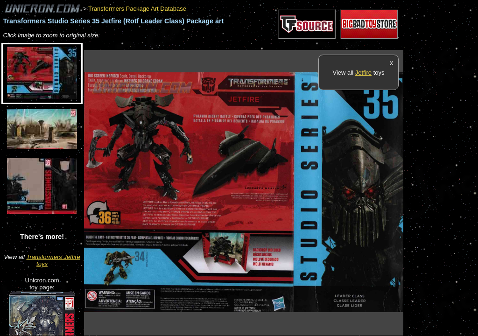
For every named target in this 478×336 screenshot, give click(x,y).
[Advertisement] (254, 45)
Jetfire (363, 72)
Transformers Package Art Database (137, 8)
